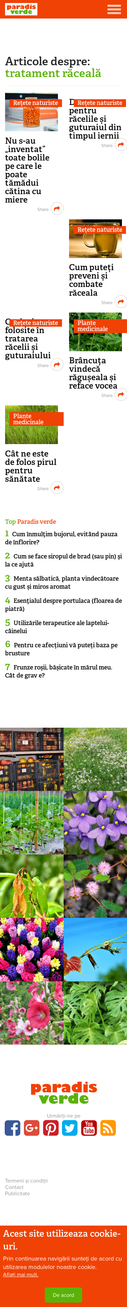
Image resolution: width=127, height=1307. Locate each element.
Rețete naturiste (35, 103)
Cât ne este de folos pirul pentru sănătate (31, 466)
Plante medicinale (28, 419)
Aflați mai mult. (20, 1274)
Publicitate (17, 1193)
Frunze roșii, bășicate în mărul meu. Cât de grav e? (58, 671)
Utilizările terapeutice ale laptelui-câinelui (57, 627)
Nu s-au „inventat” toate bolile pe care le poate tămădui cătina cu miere (27, 170)
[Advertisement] (64, 35)
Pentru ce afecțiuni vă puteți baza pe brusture (61, 649)
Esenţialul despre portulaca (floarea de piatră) (63, 605)
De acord (63, 1295)
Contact (14, 1187)
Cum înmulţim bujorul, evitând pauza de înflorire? (61, 538)
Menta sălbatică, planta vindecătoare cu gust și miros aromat (62, 582)
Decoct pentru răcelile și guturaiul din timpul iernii (95, 119)
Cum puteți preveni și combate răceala (91, 280)
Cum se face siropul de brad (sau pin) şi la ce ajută (63, 560)
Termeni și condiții (26, 1180)
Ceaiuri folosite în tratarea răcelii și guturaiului (28, 338)
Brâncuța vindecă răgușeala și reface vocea (93, 373)
